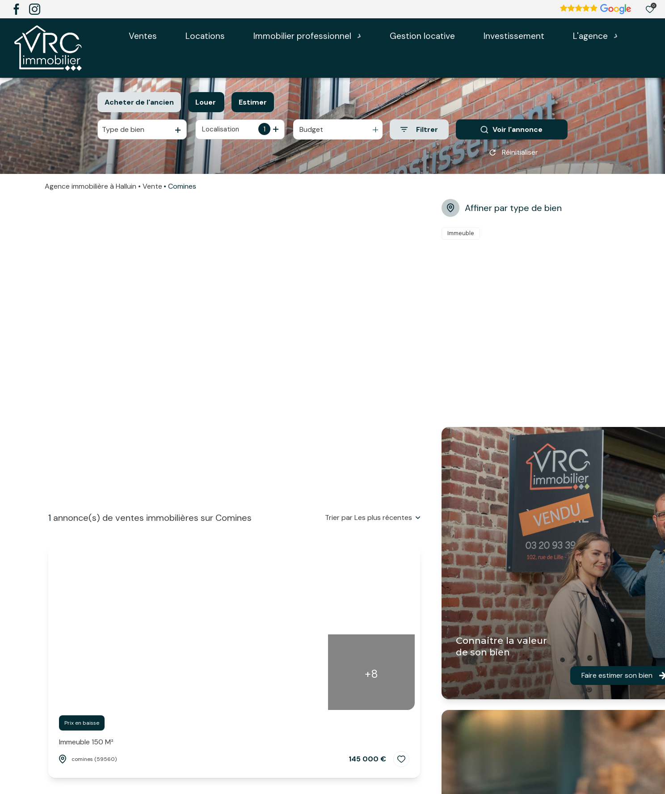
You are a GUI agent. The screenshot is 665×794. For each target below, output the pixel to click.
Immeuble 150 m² (86, 742)
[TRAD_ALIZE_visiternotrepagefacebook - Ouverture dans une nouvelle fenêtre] (16, 9)
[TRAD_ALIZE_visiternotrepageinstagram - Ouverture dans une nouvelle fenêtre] (34, 9)
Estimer (253, 102)
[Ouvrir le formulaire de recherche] (419, 129)
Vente (152, 189)
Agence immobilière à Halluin (90, 189)
